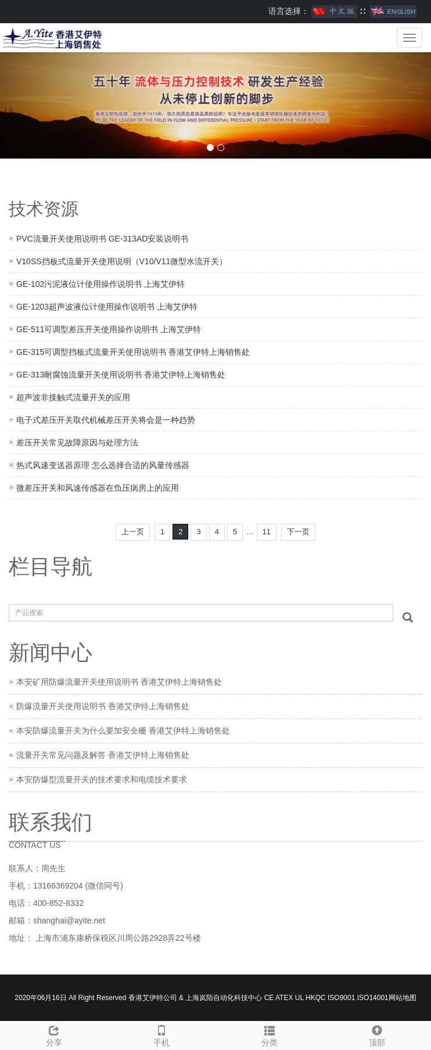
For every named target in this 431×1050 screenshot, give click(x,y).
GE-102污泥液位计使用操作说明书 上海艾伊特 (100, 284)
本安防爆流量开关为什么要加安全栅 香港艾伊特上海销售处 (123, 730)
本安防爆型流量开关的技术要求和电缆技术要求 (101, 779)
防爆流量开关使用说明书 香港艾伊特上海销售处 (102, 706)
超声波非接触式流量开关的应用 (73, 397)
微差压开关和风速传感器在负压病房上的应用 (97, 487)
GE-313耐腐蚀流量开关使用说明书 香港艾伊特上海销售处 (120, 374)
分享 (54, 1034)
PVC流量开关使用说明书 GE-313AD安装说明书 (102, 238)
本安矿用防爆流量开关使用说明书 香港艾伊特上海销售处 (119, 681)
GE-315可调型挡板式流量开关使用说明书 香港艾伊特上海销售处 (133, 352)
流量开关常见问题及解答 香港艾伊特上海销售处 (102, 755)
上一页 (132, 531)
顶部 (378, 1034)
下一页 (298, 531)
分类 (270, 1034)
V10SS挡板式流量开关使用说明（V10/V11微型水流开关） (121, 261)
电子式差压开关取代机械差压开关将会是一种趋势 (105, 420)
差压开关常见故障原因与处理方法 (77, 442)
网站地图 (402, 998)
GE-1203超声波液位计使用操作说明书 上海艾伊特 (106, 306)
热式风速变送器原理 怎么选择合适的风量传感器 (102, 465)
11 (267, 531)
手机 (162, 1034)
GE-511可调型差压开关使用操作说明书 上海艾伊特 (108, 329)
